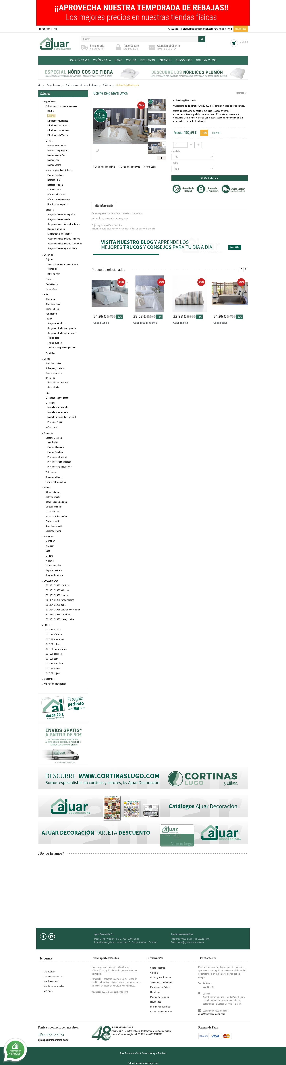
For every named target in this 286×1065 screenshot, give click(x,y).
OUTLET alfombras (54, 663)
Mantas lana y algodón (58, 150)
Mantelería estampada (57, 412)
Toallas (49, 318)
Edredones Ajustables (57, 120)
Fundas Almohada (55, 447)
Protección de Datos (159, 987)
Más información (103, 206)
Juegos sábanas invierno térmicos (63, 238)
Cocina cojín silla (54, 373)
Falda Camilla (52, 284)
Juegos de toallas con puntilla (61, 328)
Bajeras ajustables (56, 229)
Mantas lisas (53, 160)
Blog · (230, 28)
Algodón (50, 560)
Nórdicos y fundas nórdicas (59, 170)
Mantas (49, 140)
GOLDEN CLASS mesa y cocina (60, 619)
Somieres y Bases (54, 477)
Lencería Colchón (54, 437)
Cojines (49, 259)
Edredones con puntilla (58, 125)
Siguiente (161, 158)
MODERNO (50, 541)
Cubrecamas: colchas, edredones (61, 106)
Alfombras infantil (54, 526)
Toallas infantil (52, 521)
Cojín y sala (102, 60)
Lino (48, 393)
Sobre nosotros (157, 967)
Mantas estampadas (56, 145)
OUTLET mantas (53, 629)
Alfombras (184, 60)
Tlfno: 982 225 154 (166, 48)
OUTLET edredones (55, 639)
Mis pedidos (49, 971)
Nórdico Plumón (55, 184)
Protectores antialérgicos (59, 461)
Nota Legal (150, 166)
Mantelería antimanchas (58, 407)
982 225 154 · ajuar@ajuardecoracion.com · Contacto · (197, 28)
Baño (118, 60)
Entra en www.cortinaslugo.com (143, 1063)
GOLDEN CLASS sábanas (57, 590)
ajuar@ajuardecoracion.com (211, 1014)
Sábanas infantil (53, 492)
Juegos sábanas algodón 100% (62, 248)
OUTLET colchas (53, 644)
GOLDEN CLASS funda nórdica (60, 600)
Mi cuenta (46, 958)
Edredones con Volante (58, 130)
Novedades (240, 28)
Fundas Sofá (51, 289)
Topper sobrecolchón (56, 482)
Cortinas (50, 279)
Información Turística (160, 1006)
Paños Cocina (52, 427)
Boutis (50, 111)
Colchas (51, 115)
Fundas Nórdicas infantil (57, 516)
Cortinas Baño (52, 309)
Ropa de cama (79, 60)
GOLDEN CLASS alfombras (58, 614)
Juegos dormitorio (54, 575)
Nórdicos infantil (53, 531)
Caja (56, 28)
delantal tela (53, 387)
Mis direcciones (51, 981)
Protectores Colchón (57, 457)
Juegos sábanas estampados (61, 214)
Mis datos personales (54, 986)
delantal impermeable (57, 382)
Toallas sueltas (54, 342)
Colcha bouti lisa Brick (145, 322)
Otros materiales (53, 565)
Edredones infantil (54, 506)
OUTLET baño (52, 658)
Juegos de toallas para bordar (61, 333)
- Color (174, 163)
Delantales (50, 378)
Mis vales (48, 991)
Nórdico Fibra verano (57, 194)
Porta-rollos (51, 313)
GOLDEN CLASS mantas (57, 595)
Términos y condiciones (161, 982)
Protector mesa (54, 422)
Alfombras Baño (53, 304)
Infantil (165, 60)
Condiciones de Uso (129, 166)
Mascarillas (49, 678)
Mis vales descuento (53, 976)
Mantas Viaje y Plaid (56, 155)
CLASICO (50, 546)
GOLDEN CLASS (206, 60)
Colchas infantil (53, 497)
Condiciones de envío (104, 166)
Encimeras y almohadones (59, 233)
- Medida (175, 151)
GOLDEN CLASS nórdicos (57, 585)
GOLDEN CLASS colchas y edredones (63, 609)
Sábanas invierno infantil (57, 502)
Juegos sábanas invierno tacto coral (64, 243)
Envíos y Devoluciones (160, 977)
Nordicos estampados (57, 204)
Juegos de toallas (56, 323)
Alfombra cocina (53, 363)
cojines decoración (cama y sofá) (62, 264)
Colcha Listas (180, 322)
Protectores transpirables (59, 466)
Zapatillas (50, 353)
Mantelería (50, 402)
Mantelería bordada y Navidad (61, 417)
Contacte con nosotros (161, 1011)
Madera (49, 555)
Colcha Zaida (220, 322)
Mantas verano (54, 165)
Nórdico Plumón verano (58, 199)
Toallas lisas (53, 337)
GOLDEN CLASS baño (56, 605)
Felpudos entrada (54, 570)
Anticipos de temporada (55, 683)
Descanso (147, 60)
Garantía (154, 972)
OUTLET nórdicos (54, 634)
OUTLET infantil (53, 668)
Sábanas (50, 209)
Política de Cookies (159, 997)
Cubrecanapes (54, 189)
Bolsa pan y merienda (55, 368)
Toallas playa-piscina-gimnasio (61, 347)
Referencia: (241, 92)
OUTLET (47, 625)
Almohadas (52, 442)
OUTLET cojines (53, 673)
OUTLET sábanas (54, 653)
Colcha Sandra (101, 322)
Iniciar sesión (45, 28)
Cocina (131, 60)
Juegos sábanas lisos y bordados (63, 224)
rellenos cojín (53, 273)
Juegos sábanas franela (58, 219)
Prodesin (162, 1053)
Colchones (51, 472)
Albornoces (51, 299)
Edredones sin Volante (57, 135)
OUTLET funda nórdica (56, 649)
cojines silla (53, 268)
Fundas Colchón (55, 452)
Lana (48, 550)
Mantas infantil (52, 511)
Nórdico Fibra (53, 180)
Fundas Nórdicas (55, 175)
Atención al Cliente (168, 45)
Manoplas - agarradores (57, 397)
